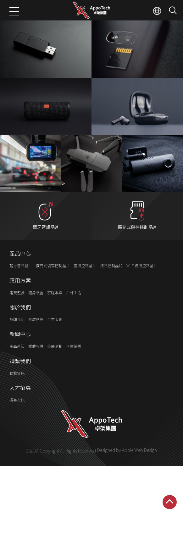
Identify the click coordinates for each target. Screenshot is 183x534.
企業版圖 (54, 331)
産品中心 (20, 266)
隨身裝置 (35, 304)
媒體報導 (35, 358)
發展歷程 (35, 331)
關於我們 (20, 319)
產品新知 (17, 358)
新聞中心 (20, 346)
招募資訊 (17, 412)
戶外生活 (73, 304)
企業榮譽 (73, 358)
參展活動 (54, 358)
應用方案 (20, 292)
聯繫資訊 (17, 385)
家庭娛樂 (54, 304)
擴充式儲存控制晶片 (53, 277)
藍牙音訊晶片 (20, 277)
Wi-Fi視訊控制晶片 (141, 277)
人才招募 (20, 400)
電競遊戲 (17, 304)
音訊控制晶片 (85, 277)
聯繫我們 (20, 373)
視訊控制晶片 (111, 277)
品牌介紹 (17, 331)
